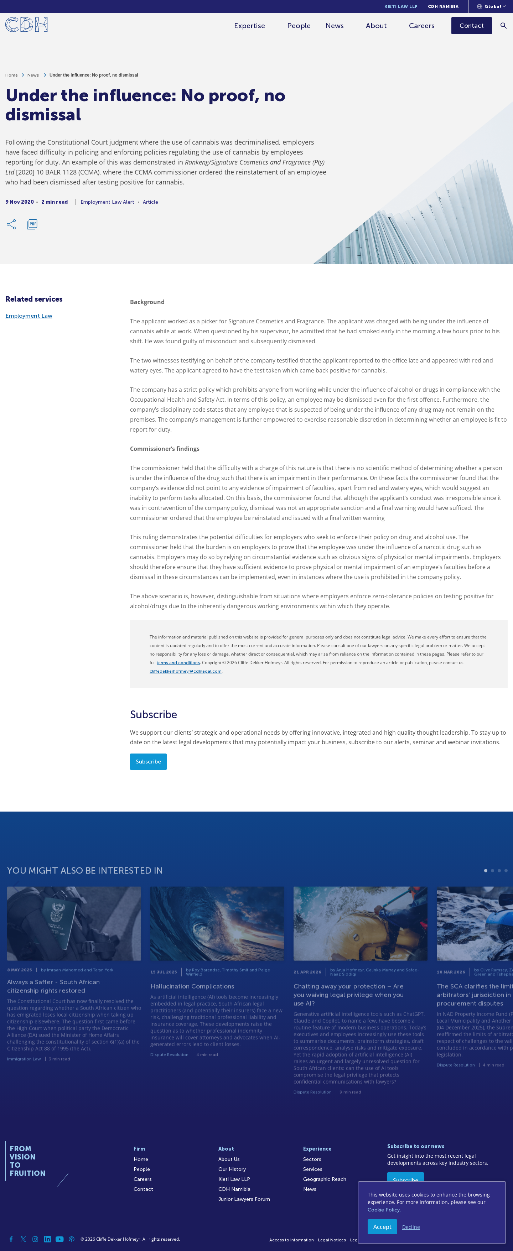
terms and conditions (178, 662)
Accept (382, 1227)
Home (11, 76)
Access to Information (291, 1239)
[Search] (504, 25)
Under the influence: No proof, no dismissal (94, 76)
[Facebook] (11, 1239)
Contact (143, 1189)
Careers (422, 25)
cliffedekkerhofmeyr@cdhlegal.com (186, 671)
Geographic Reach (324, 1179)
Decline (411, 1227)
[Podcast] (71, 1239)
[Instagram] (35, 1239)
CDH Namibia (443, 6)
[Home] (26, 26)
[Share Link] (11, 226)
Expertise (250, 25)
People (299, 25)
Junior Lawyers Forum (244, 1199)
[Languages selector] (491, 6)
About (377, 25)
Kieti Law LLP (401, 6)
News (335, 25)
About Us (229, 1159)
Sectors (312, 1159)
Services (312, 1169)
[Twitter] (23, 1239)
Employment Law (28, 315)
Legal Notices (332, 1239)
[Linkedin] (47, 1239)
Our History (232, 1169)
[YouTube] (59, 1239)
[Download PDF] (32, 226)
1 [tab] (485, 893)
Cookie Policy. (384, 1210)
